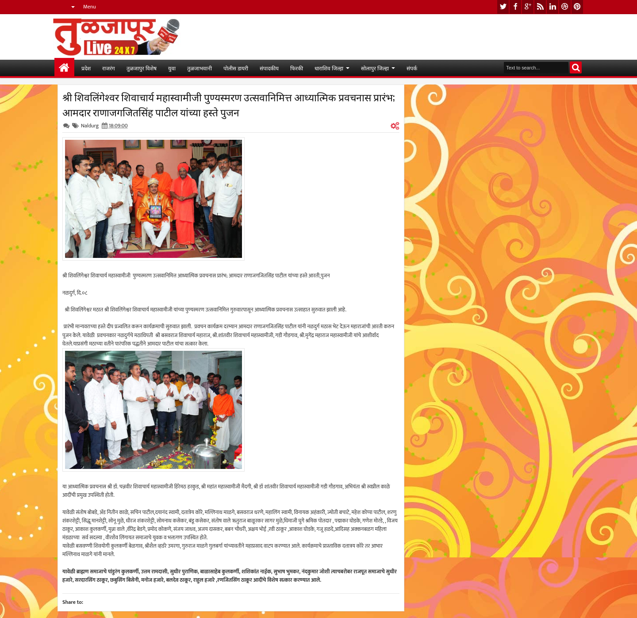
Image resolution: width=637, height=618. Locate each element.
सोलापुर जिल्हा (375, 68)
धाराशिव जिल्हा (329, 68)
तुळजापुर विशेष (142, 68)
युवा (172, 68)
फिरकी (296, 68)
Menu (89, 6)
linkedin (552, 7)
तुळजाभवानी (199, 68)
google (527, 7)
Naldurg (90, 125)
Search (576, 67)
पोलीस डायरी (235, 68)
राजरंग (108, 68)
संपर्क (412, 68)
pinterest (577, 7)
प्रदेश (86, 68)
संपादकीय (269, 68)
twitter (503, 7)
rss (540, 7)
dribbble (565, 7)
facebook (515, 7)
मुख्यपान (64, 68)
